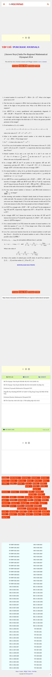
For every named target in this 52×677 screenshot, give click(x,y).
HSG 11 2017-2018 (37, 607)
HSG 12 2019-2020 (14, 656)
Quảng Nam (14, 503)
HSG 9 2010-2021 (38, 544)
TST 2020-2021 (38, 659)
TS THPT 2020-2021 (14, 574)
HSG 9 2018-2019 (38, 568)
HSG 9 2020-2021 (38, 574)
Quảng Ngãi (24, 503)
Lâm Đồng (27, 497)
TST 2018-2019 (38, 653)
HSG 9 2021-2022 (38, 577)
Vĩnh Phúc (44, 511)
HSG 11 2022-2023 (37, 622)
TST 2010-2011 (38, 628)
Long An (12, 497)
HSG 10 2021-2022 (14, 619)
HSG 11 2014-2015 (37, 598)
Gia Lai (27, 483)
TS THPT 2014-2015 (14, 556)
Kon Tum (40, 494)
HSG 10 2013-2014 (14, 595)
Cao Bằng (4, 483)
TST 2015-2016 (38, 644)
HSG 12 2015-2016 (14, 644)
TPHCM (19, 505)
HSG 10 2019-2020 (14, 613)
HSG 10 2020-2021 (14, 616)
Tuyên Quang (13, 511)
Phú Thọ (36, 500)
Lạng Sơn (36, 497)
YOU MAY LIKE (8, 429)
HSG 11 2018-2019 (37, 610)
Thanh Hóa (28, 505)
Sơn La (12, 506)
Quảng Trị (42, 503)
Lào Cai (19, 497)
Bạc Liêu (12, 480)
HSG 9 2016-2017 (38, 562)
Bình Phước (34, 477)
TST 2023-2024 (38, 668)
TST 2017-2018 (38, 650)
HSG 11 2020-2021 (37, 616)
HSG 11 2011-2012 (38, 589)
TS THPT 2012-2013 (14, 550)
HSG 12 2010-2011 (14, 628)
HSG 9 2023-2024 (38, 583)
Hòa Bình (43, 486)
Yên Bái (4, 514)
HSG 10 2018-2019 (14, 610)
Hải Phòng (13, 492)
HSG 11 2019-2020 (37, 613)
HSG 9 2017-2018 (38, 565)
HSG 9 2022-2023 (38, 580)
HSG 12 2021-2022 (14, 662)
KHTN (30, 491)
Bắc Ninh (37, 480)
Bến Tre (45, 480)
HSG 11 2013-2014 (37, 595)
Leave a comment (42, 61)
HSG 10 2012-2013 (14, 592)
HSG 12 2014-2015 (14, 641)
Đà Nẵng (20, 514)
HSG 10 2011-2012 (14, 589)
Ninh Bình (12, 500)
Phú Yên (44, 500)
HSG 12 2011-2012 (14, 631)
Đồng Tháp (4, 517)
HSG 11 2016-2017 (37, 604)
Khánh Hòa (38, 491)
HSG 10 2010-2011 (14, 586)
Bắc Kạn (29, 480)
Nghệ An (4, 500)
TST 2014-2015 (38, 641)
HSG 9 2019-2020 (38, 571)
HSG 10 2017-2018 (14, 607)
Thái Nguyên (20, 508)
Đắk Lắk (28, 514)
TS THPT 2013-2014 (14, 553)
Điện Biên (11, 514)
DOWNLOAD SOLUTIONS (26, 265)
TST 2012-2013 (38, 635)
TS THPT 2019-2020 (14, 571)
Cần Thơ (20, 483)
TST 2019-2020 (38, 656)
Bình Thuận (44, 477)
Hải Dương (5, 492)
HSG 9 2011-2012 (38, 547)
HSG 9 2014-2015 (38, 556)
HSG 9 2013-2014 (38, 553)
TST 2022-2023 (38, 665)
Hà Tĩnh (35, 486)
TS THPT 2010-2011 (14, 544)
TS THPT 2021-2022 (14, 577)
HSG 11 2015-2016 (37, 601)
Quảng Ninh (33, 503)
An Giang (4, 477)
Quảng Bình (5, 503)
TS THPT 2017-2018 (14, 565)
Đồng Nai (44, 514)
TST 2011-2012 (38, 631)
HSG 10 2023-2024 (14, 625)
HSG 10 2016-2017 (14, 604)
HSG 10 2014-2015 (14, 598)
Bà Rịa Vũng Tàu (14, 477)
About (17, 671)
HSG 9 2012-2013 (38, 550)
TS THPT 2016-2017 (14, 562)
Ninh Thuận (21, 500)
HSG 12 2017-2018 (14, 650)
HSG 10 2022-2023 (14, 622)
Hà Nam (42, 483)
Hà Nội (27, 486)
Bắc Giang (21, 480)
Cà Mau (12, 483)
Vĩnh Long (36, 511)
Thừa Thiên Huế (31, 508)
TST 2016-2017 (38, 647)
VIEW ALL (46, 429)
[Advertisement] (26, 18)
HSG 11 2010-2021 (37, 586)
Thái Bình (36, 505)
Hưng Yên (35, 489)
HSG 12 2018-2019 (14, 653)
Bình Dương (25, 477)
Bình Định (4, 480)
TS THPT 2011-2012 (14, 547)
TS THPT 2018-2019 (14, 568)
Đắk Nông (36, 514)
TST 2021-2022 (38, 662)
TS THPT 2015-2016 (14, 559)
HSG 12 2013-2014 (14, 638)
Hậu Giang (22, 492)
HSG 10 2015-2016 (14, 601)
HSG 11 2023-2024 (37, 625)
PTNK (29, 500)
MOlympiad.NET (29, 673)
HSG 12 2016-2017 (14, 647)
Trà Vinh (4, 511)
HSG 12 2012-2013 (14, 635)
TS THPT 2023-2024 (14, 583)
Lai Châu (4, 497)
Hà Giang (35, 483)
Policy (29, 671)
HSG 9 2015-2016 (38, 559)
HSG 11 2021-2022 (37, 619)
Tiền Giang (41, 508)
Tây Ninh (22, 511)
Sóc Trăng (4, 505)
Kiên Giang (31, 494)
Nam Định (44, 497)
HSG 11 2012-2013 (37, 592)
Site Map (34, 671)
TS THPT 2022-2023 (14, 580)
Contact (21, 671)
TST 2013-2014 (38, 638)
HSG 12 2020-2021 (14, 659)
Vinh (29, 511)
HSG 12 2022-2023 (14, 665)
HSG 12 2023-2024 (14, 668)
